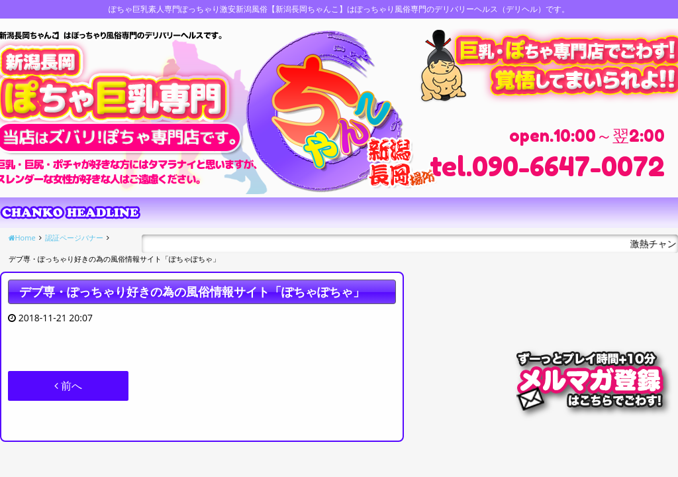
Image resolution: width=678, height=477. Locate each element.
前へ (68, 385)
